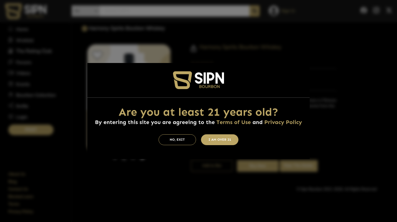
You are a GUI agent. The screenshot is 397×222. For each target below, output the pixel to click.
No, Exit (177, 140)
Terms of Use (233, 122)
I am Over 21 (219, 140)
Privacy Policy (283, 122)
